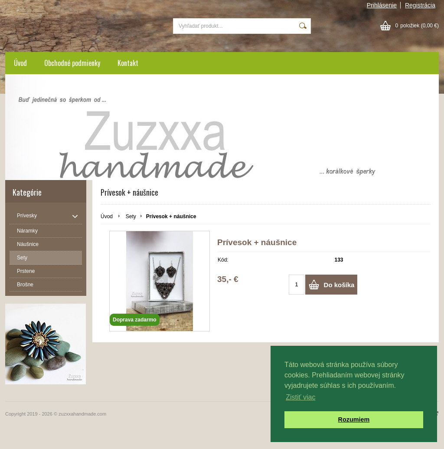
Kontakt (128, 63)
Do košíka (339, 284)
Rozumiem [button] (354, 419)
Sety (131, 216)
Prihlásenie (382, 5)
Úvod (20, 63)
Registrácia (420, 5)
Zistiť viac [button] (300, 397)
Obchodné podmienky (72, 63)
